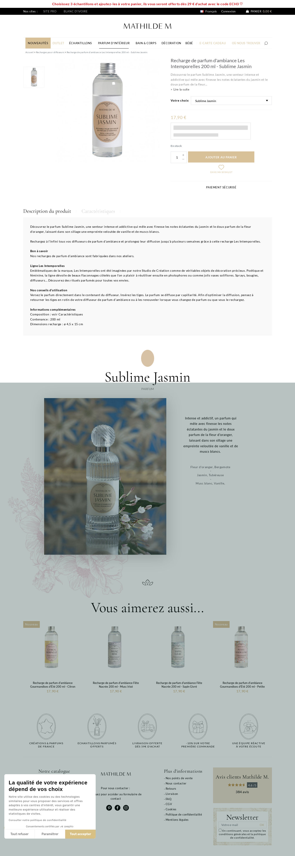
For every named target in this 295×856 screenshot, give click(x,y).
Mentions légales (177, 819)
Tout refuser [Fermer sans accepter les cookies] (19, 834)
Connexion (228, 11)
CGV (169, 804)
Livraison (172, 794)
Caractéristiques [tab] (98, 211)
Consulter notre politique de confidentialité (37, 820)
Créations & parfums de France (46, 745)
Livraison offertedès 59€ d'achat (147, 745)
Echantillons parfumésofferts (97, 745)
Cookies (171, 809)
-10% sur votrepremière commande (198, 745)
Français (208, 11)
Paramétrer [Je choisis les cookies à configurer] (50, 834)
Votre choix (180, 100)
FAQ (169, 799)
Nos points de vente (179, 778)
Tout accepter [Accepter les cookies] (80, 834)
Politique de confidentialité (184, 814)
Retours (171, 788)
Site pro (50, 11)
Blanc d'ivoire (76, 11)
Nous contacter (176, 783)
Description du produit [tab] (47, 211)
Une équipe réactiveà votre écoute (248, 745)
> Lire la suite (180, 89)
